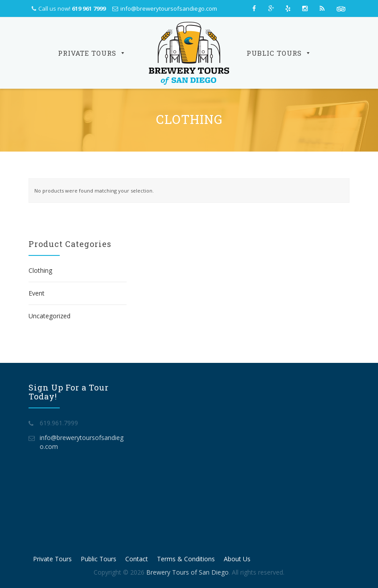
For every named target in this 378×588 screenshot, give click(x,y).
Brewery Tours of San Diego (187, 572)
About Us (237, 559)
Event (37, 293)
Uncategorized (49, 316)
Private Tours (92, 53)
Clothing (40, 270)
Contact (136, 559)
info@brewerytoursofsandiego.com (168, 8)
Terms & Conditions (186, 559)
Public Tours (279, 53)
